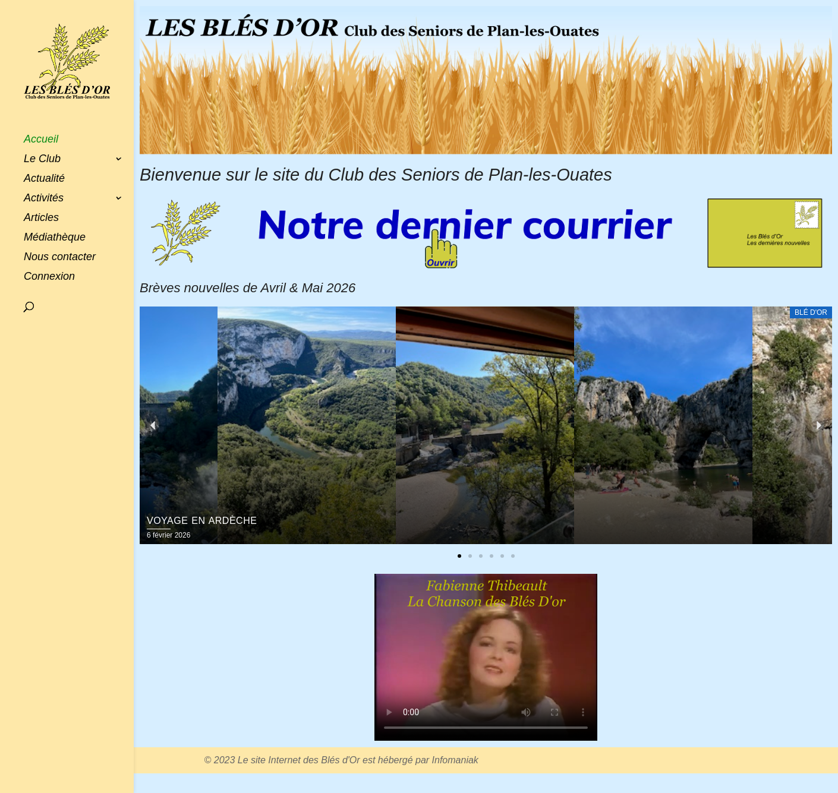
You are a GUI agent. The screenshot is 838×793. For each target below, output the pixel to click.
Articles (41, 218)
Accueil (41, 140)
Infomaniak (455, 760)
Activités (44, 199)
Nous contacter (60, 257)
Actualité (44, 179)
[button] (459, 556)
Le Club (42, 159)
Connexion (49, 277)
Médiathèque (55, 238)
